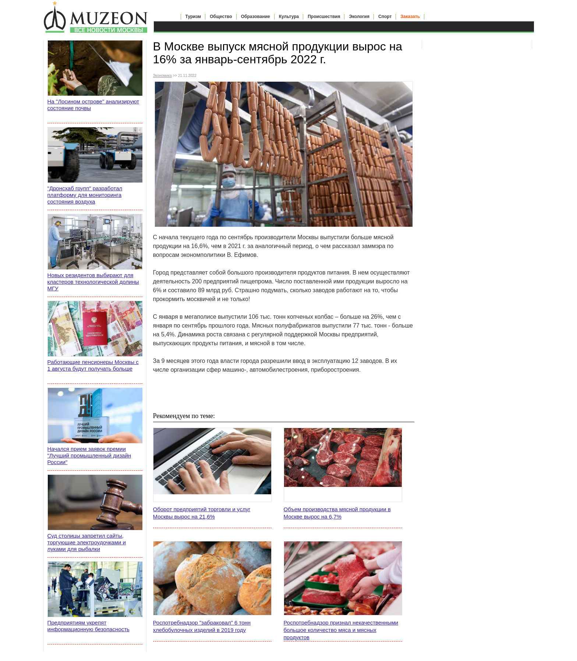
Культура (289, 16)
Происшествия (324, 16)
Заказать (410, 16)
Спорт (385, 16)
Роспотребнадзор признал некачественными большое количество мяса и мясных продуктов (341, 629)
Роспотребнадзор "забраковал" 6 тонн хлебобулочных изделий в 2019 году (202, 626)
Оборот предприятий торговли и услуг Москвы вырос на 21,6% (202, 513)
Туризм (193, 16)
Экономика (162, 76)
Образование (255, 16)
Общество (221, 16)
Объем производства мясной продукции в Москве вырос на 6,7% (337, 513)
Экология (359, 16)
